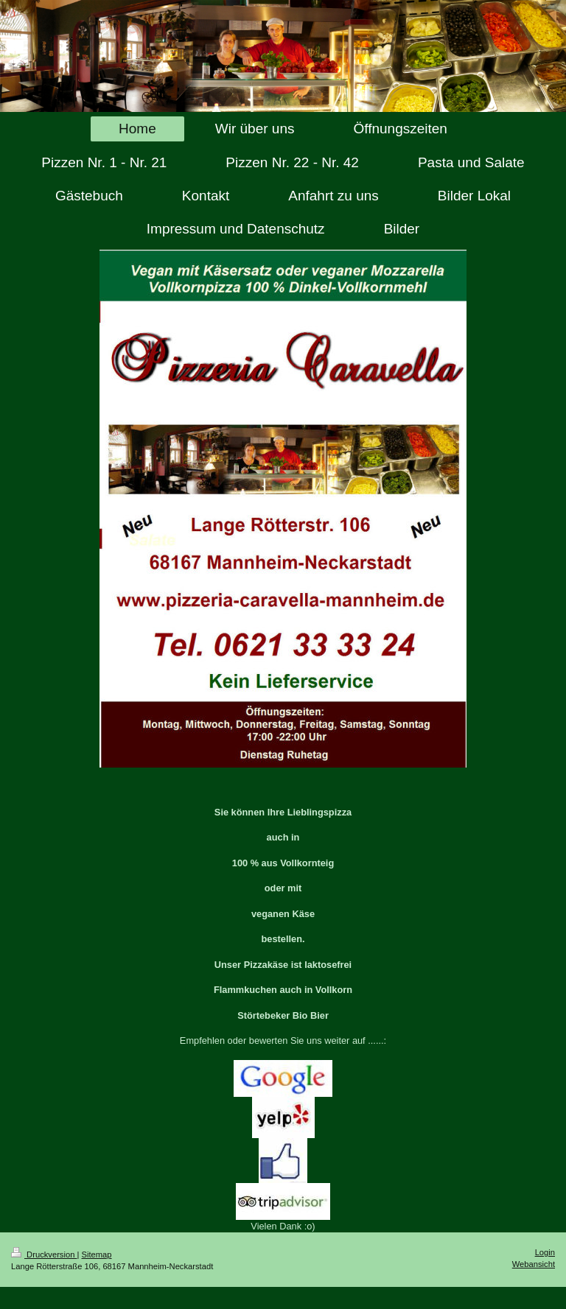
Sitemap (97, 1254)
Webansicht (533, 1264)
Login (545, 1252)
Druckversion (44, 1254)
